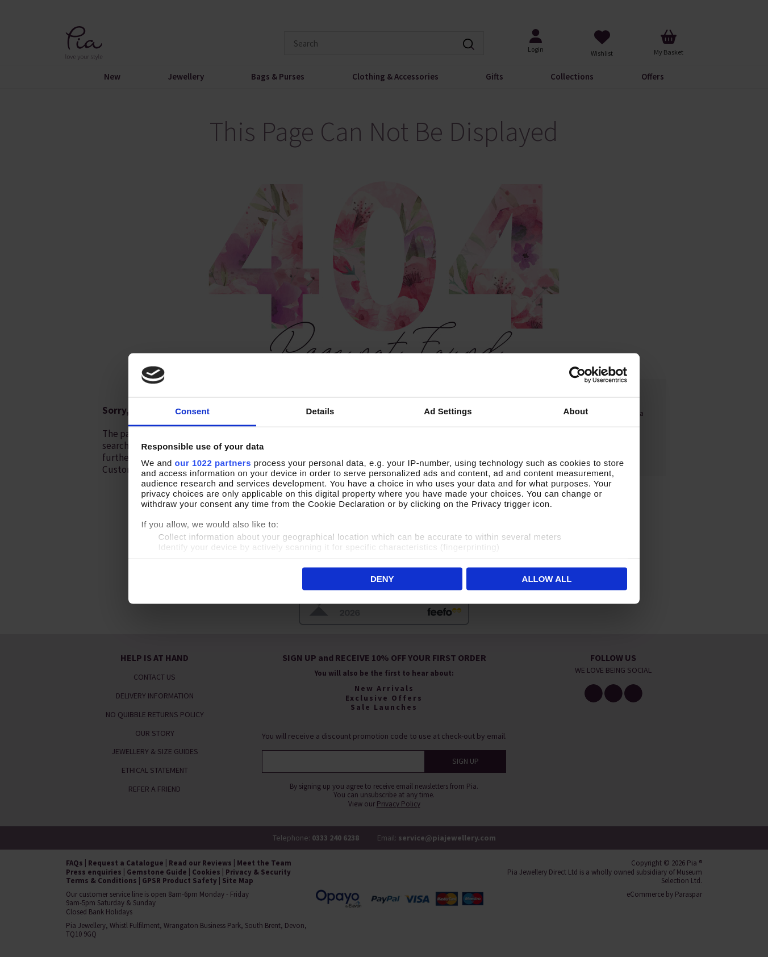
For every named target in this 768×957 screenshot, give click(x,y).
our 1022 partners (213, 462)
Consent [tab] (192, 410)
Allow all (547, 579)
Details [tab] (320, 410)
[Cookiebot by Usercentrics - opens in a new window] (577, 375)
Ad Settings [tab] (447, 410)
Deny (382, 579)
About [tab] (576, 410)
